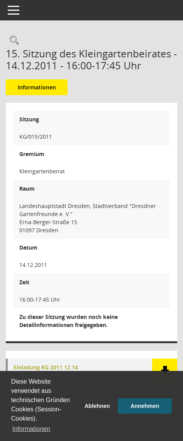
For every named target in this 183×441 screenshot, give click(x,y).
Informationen (37, 87)
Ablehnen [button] (97, 406)
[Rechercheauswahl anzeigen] (12, 40)
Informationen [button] (31, 429)
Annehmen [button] (144, 406)
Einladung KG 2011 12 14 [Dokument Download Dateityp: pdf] (46, 367)
